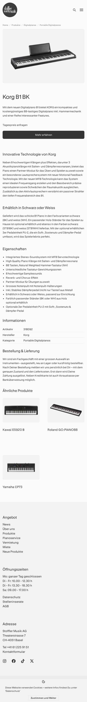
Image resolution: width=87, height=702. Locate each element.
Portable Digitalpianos (50, 25)
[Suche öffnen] (74, 10)
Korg (26, 334)
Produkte (16, 25)
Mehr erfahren (43, 134)
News (6, 524)
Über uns (9, 528)
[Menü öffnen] (81, 10)
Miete (6, 547)
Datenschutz (11, 597)
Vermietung (11, 542)
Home (5, 25)
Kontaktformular (14, 651)
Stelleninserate (13, 601)
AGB (6, 606)
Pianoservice (11, 538)
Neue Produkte (13, 551)
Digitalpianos (30, 25)
